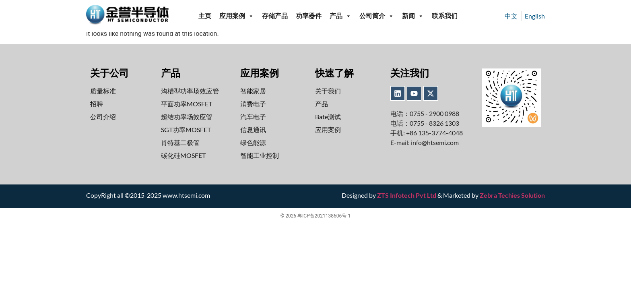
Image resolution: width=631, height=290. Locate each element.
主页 (204, 16)
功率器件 (309, 16)
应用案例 (236, 16)
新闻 (413, 16)
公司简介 (376, 16)
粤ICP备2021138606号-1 (324, 216)
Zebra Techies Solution (512, 195)
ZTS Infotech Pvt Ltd (406, 195)
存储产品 (275, 16)
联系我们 (445, 16)
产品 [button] (340, 16)
